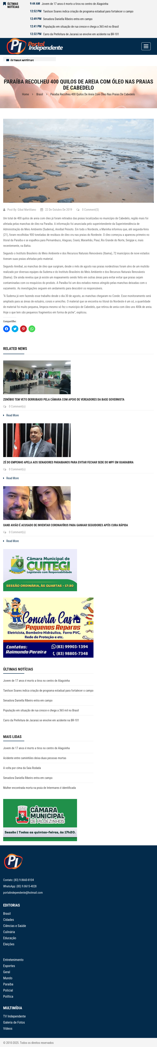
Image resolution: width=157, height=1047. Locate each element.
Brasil (39, 94)
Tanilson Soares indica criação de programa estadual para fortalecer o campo (88, 11)
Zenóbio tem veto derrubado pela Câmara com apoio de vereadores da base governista (63, 399)
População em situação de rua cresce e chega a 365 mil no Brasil (81, 26)
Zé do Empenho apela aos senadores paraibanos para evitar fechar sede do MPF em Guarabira (68, 462)
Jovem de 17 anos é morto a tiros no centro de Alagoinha (75, 3)
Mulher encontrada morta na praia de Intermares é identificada (39, 787)
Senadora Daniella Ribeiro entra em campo (67, 19)
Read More (11, 415)
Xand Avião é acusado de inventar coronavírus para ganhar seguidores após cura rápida (65, 525)
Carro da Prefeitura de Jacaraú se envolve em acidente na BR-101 (81, 34)
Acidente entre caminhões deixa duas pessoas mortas (34, 758)
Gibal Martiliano (27, 209)
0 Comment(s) (87, 209)
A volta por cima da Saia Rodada (22, 768)
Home (25, 94)
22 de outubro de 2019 (56, 209)
